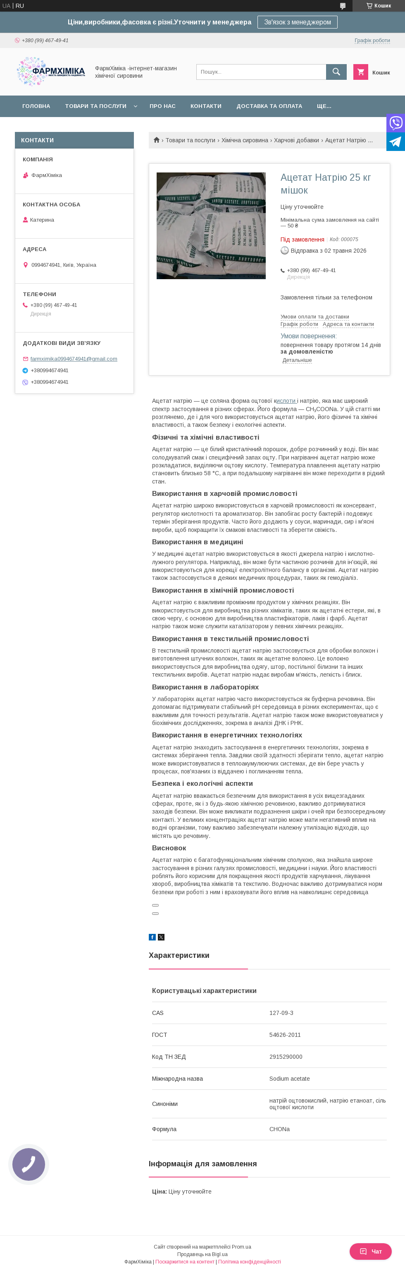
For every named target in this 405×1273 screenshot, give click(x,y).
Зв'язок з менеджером (297, 22)
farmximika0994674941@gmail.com (74, 359)
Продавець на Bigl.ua (202, 1254)
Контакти (206, 106)
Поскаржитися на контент (184, 1262)
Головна (36, 106)
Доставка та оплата (269, 106)
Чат (371, 1251)
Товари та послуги (95, 106)
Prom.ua (241, 1247)
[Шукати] (336, 72)
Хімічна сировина (245, 140)
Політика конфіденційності (249, 1262)
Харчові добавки (296, 140)
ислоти (286, 400)
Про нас (163, 106)
